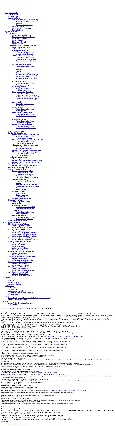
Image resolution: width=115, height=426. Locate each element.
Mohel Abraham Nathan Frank (22, 260)
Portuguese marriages (19, 81)
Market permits (17, 107)
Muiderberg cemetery (19, 86)
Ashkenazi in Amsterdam (24, 25)
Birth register (20, 193)
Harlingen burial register (24, 155)
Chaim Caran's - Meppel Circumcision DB (26, 165)
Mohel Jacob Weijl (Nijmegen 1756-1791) (25, 239)
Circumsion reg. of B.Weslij (25, 172)
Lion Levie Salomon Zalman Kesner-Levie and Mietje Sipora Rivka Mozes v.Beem (66, 390)
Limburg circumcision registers (22, 171)
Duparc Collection (17, 30)
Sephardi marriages (22, 76)
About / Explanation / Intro (25, 21)
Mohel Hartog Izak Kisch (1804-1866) (24, 234)
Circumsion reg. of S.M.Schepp (26, 174)
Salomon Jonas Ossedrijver (9, 374)
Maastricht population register (22, 198)
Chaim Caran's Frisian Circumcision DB (25, 135)
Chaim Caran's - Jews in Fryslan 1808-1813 (26, 150)
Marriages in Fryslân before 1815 (27, 143)
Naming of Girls (17, 44)
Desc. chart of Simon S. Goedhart (27, 177)
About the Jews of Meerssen (25, 181)
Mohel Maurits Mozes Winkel (22, 275)
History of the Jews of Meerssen (26, 184)
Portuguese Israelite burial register (27, 98)
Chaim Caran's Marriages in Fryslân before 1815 (28, 140)
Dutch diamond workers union (22, 112)
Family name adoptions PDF (25, 207)
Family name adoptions (19, 119)
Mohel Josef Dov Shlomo (20, 248)
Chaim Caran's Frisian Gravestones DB (25, 145)
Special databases (14, 18)
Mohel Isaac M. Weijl (19, 42)
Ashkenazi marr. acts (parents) (26, 61)
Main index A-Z (20, 308)
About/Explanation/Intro (20, 253)
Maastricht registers (18, 191)
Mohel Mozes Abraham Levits (22, 35)
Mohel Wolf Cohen (18, 40)
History (18, 71)
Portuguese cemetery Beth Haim (22, 92)
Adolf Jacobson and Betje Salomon (62, 419)
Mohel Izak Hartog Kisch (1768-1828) (24, 232)
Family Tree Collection (8, 308)
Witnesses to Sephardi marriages (26, 78)
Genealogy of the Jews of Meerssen (27, 186)
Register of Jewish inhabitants (22, 124)
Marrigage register (22, 195)
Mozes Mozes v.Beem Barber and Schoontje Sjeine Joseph (66, 336)
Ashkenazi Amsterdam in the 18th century (25, 20)
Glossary (19, 23)
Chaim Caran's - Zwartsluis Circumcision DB (27, 162)
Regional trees (13, 16)
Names (35, 308)
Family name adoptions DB (25, 208)
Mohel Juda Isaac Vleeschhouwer (23, 270)
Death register (20, 196)
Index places (41, 308)
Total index (29, 308)
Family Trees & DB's (11, 13)
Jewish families (17, 210)
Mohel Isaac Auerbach (19, 38)
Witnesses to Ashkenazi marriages (27, 74)
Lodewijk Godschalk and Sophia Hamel (47, 372)
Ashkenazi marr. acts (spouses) (26, 59)
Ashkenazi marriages (23, 73)
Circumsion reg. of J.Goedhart (26, 176)
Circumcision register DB (24, 219)
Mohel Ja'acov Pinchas (19, 255)
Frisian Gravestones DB (24, 148)
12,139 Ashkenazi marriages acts (22, 56)
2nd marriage (40, 419)
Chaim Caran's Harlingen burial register (25, 152)
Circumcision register (19, 215)
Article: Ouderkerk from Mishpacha (28, 97)
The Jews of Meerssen (19, 179)
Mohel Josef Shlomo (18, 244)
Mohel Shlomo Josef (18, 246)
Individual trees (13, 14)
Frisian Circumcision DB (24, 138)
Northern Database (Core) (20, 26)
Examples (19, 69)
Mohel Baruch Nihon (19, 250)
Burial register (17, 203)
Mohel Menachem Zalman (20, 265)
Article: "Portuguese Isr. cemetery (27, 95)
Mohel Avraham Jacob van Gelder (23, 37)
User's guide (20, 68)
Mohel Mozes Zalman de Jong (22, 227)
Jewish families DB (22, 214)
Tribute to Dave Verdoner (20, 49)
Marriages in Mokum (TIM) (21, 64)
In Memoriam (20, 188)
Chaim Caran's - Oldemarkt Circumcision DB (27, 160)
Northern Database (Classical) (21, 28)
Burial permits (17, 102)
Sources (18, 183)
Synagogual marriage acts (20, 50)
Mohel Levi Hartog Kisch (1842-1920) (24, 236)
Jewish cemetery (21, 189)
